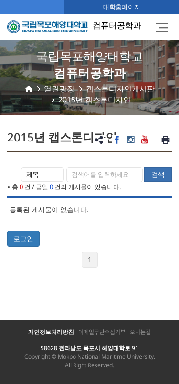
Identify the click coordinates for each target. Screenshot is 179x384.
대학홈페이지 (121, 6)
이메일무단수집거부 (102, 332)
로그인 (23, 238)
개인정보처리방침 (51, 332)
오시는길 (140, 332)
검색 (158, 174)
